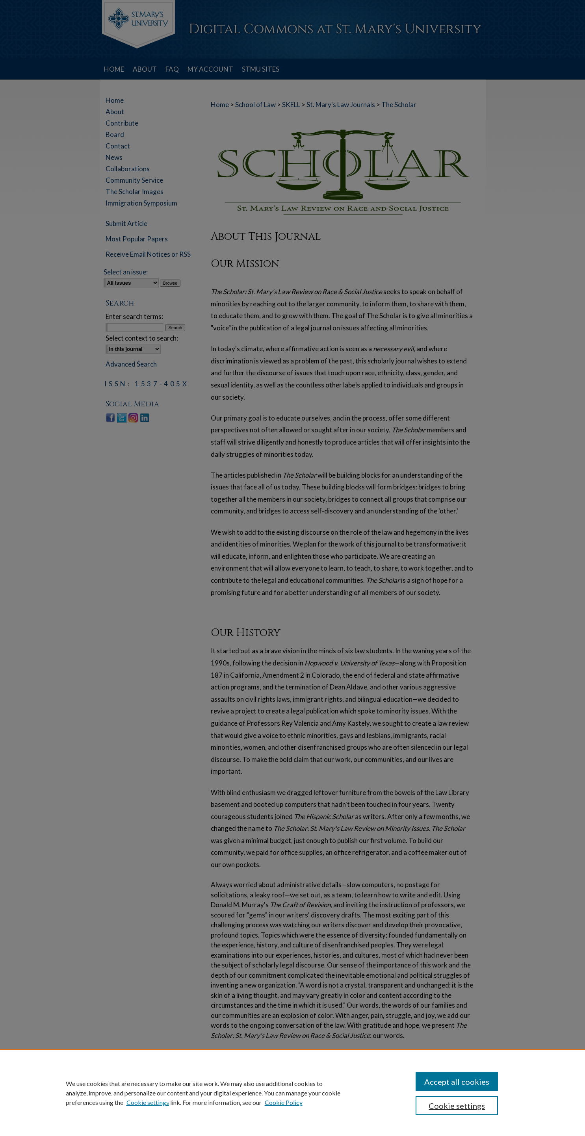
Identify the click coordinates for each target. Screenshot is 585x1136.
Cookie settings (147, 1102)
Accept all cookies (456, 1081)
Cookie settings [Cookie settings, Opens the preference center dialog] (457, 1105)
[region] (292, 1092)
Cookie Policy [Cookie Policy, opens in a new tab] (284, 1102)
